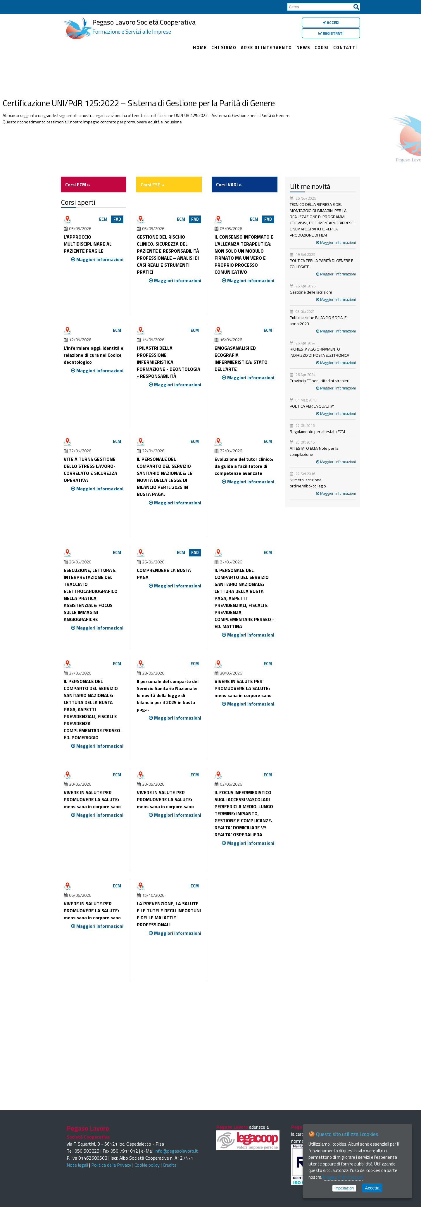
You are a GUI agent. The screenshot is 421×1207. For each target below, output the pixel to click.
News (303, 47)
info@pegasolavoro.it (176, 1150)
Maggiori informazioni (336, 242)
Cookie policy (147, 1164)
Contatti (345, 47)
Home (200, 47)
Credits (170, 1164)
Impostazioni (344, 1188)
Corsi (322, 47)
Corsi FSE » (152, 184)
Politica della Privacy (111, 1164)
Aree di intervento (266, 47)
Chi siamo (224, 47)
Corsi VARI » (229, 184)
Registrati (331, 33)
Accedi (331, 22)
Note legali (77, 1164)
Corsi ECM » (77, 184)
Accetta (372, 1187)
